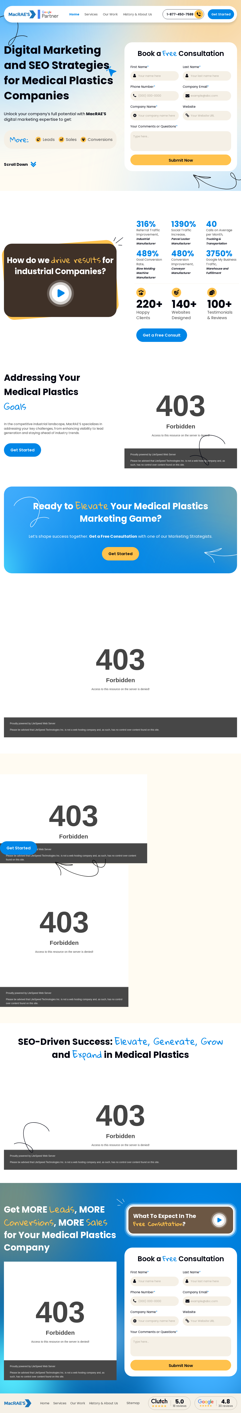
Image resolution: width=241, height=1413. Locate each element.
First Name (139, 67)
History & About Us (137, 14)
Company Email (196, 87)
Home (74, 14)
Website (189, 107)
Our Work (110, 14)
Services (91, 14)
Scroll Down (20, 164)
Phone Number (142, 87)
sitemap (133, 1403)
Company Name (143, 107)
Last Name (192, 67)
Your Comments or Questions (154, 126)
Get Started (221, 14)
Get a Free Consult (162, 335)
